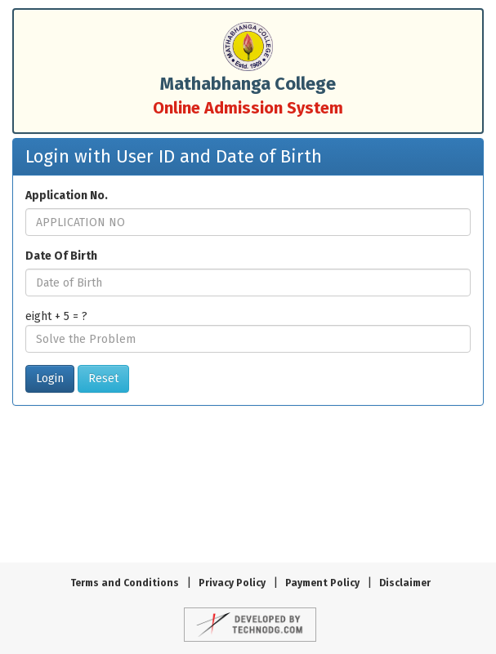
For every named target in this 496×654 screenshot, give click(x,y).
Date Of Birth (61, 256)
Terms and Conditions (124, 583)
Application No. (66, 195)
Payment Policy (322, 583)
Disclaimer (405, 583)
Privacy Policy (232, 583)
